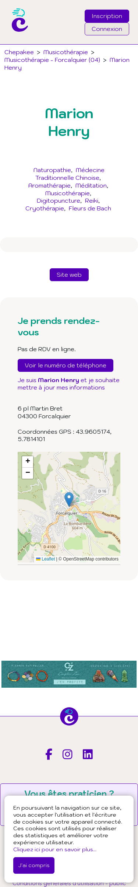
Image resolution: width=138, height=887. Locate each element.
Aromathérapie (49, 185)
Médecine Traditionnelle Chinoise (70, 173)
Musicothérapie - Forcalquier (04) (52, 59)
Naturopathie (52, 170)
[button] (69, 499)
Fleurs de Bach (90, 208)
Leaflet (45, 559)
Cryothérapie (44, 208)
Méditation (91, 185)
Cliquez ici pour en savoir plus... (54, 849)
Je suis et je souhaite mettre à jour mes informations (69, 383)
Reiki (91, 200)
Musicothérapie (67, 193)
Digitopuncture (58, 200)
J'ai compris (34, 865)
